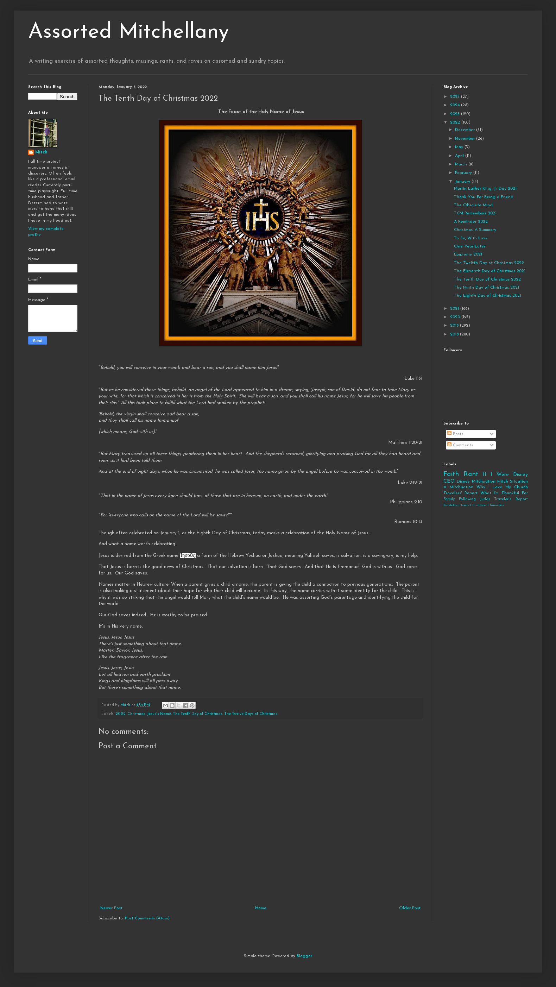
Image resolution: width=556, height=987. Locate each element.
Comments (460, 445)
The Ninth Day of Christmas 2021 (486, 287)
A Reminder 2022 (471, 222)
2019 (455, 325)
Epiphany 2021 (468, 254)
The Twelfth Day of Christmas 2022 (489, 263)
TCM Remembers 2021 (475, 213)
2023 (455, 114)
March (461, 164)
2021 (455, 309)
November (465, 139)
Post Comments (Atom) (147, 918)
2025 (455, 97)
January (463, 182)
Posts (455, 434)
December (465, 130)
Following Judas (474, 499)
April (460, 156)
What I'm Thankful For (504, 493)
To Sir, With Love (471, 238)
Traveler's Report (511, 499)
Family (449, 499)
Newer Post (111, 908)
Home (260, 908)
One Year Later (469, 246)
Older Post (410, 908)
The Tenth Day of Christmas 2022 (487, 279)
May (460, 147)
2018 (455, 334)
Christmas (136, 714)
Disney (463, 481)
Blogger (304, 956)
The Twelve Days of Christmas (250, 714)
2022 (120, 714)
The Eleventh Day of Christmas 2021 (489, 271)
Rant (470, 474)
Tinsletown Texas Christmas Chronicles (473, 505)
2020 (455, 317)
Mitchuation (483, 481)
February (464, 173)
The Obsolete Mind (473, 205)
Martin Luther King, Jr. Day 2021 (485, 189)
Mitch (41, 152)
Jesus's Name (159, 714)
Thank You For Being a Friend (483, 197)
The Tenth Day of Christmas (197, 714)
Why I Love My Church (502, 487)
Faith (451, 474)
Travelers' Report (460, 493)
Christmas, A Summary (475, 230)
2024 (455, 105)
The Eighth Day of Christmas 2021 (487, 296)
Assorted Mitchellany (128, 32)
